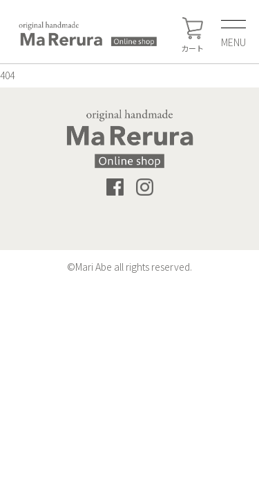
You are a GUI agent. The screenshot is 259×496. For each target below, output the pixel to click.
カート (192, 35)
